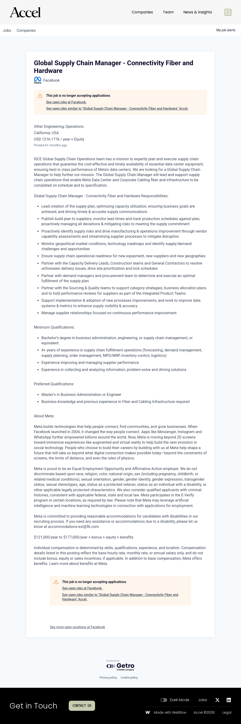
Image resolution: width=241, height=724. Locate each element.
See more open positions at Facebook (77, 627)
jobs (8, 30)
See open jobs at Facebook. (66, 102)
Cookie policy (129, 677)
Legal (226, 713)
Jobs (202, 700)
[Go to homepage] (24, 12)
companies (29, 30)
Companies (142, 12)
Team (168, 12)
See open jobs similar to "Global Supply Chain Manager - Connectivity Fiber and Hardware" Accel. (117, 108)
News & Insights (197, 12)
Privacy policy (108, 677)
